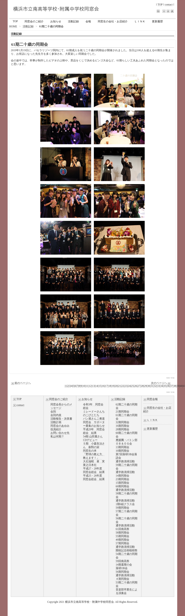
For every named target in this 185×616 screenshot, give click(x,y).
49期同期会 (122, 539)
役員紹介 (55, 429)
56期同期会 (122, 571)
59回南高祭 (122, 561)
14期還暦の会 (124, 564)
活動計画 (55, 422)
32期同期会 (122, 422)
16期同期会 (122, 425)
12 (90, 385)
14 (96, 385)
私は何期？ (57, 436)
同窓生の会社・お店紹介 (113, 21)
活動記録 (73, 21)
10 (83, 385)
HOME (13, 26)
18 (109, 385)
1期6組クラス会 (125, 504)
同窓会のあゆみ (59, 425)
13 (93, 385)
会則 (53, 411)
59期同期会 (122, 507)
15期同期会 (122, 482)
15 (100, 385)
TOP (160, 4)
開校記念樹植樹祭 (126, 550)
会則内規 (55, 415)
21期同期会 (122, 411)
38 (174, 385)
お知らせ (55, 21)
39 (178, 385)
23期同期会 (122, 479)
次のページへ (161, 383)
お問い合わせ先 (59, 432)
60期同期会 (122, 486)
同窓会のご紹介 (34, 21)
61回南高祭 (122, 529)
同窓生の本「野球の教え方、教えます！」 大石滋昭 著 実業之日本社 (94, 457)
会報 (88, 21)
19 (112, 385)
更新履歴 (157, 21)
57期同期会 (122, 543)
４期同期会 (122, 578)
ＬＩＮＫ (139, 21)
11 (87, 385)
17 (106, 385)
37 (171, 385)
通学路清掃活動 (125, 461)
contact (168, 4)
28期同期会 (122, 429)
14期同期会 (122, 475)
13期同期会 (122, 447)
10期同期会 (122, 450)
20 (116, 385)
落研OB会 (122, 568)
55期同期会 (122, 536)
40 (181, 385)
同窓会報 (150, 399)
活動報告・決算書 (61, 418)
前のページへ (21, 383)
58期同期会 (122, 532)
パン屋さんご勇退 (94, 418)
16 (103, 385)
